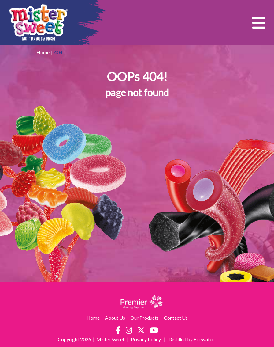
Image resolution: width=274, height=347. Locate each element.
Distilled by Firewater (191, 339)
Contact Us (176, 318)
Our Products (144, 318)
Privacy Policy (146, 339)
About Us (115, 318)
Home (43, 52)
